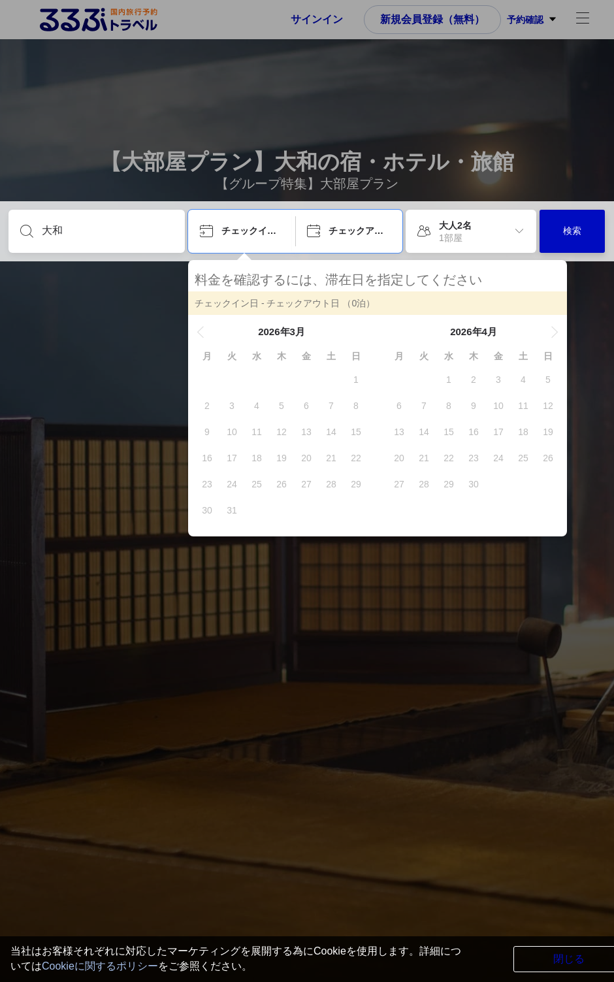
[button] (200, 332)
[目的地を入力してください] (107, 230)
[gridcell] (356, 379)
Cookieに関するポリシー (100, 966)
